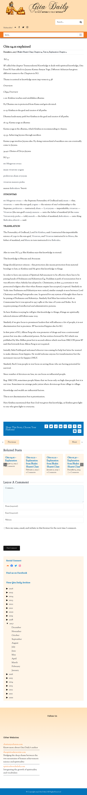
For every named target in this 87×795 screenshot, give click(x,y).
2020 (11, 612)
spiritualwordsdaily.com (14, 766)
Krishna (41, 232)
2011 (11, 693)
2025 (11, 592)
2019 (11, 615)
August (15, 643)
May (14, 654)
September (17, 639)
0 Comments (10, 466)
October (15, 635)
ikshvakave (15, 188)
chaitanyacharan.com (13, 744)
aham (15, 176)
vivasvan (7, 182)
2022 (11, 604)
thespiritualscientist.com (14, 752)
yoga (15, 236)
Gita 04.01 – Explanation (11, 459)
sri (4, 163)
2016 (11, 674)
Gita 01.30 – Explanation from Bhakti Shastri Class (73, 462)
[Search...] (69, 22)
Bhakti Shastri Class (25, 52)
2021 (11, 608)
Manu (71, 236)
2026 (11, 588)
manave (15, 182)
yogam (21, 169)
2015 (11, 678)
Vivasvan (7, 212)
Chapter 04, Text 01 (41, 52)
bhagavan (11, 163)
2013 (11, 685)
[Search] (81, 22)
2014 (11, 682)
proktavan (8, 176)
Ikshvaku (7, 220)
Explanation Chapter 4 (57, 52)
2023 (11, 600)
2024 (11, 596)
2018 (11, 619)
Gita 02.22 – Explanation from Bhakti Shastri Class (53, 462)
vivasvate (13, 169)
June (14, 651)
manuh (31, 216)
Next (74, 442)
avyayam (23, 176)
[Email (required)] (43, 513)
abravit (16, 220)
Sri (36, 232)
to (71, 204)
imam (5, 169)
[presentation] (20, 537)
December (16, 627)
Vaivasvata (8, 216)
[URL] (43, 520)
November (16, 631)
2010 (11, 697)
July (13, 647)
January (15, 670)
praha (22, 182)
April (14, 658)
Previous (12, 442)
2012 (11, 689)
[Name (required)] (43, 506)
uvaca (18, 163)
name (28, 212)
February (16, 666)
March (15, 662)
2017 (11, 623)
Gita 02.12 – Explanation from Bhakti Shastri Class (32, 462)
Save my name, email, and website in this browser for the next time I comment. (41, 528)
